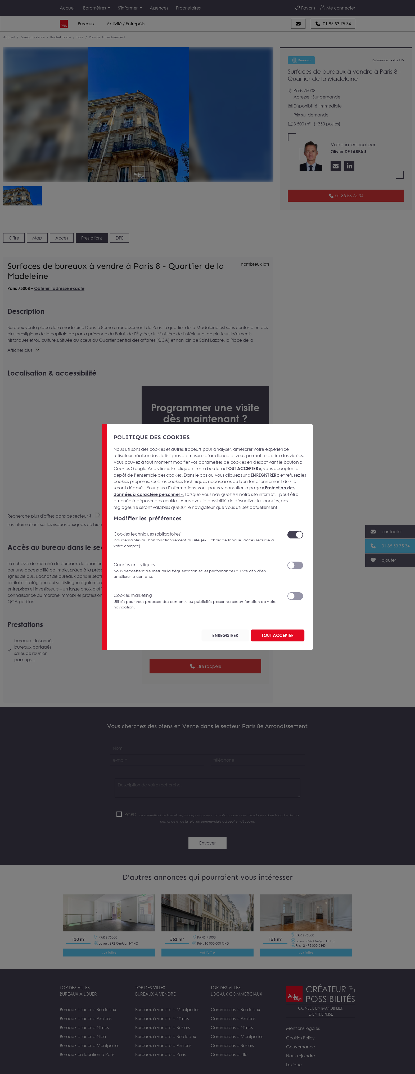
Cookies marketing (197, 601)
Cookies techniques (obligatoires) (197, 539)
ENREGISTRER (225, 635)
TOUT (278, 635)
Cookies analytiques (197, 570)
